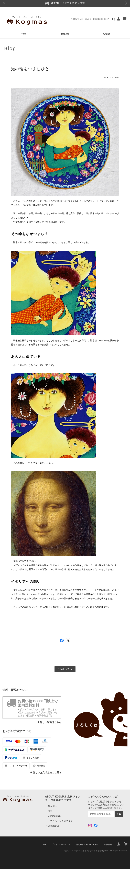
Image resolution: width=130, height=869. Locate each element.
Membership (101, 19)
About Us (77, 19)
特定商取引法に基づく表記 (87, 844)
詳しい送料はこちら (50, 722)
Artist (106, 33)
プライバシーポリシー (61, 844)
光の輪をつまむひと (30, 68)
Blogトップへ (65, 669)
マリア (84, 607)
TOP (44, 844)
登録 (119, 814)
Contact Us (53, 825)
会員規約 (108, 844)
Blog (88, 19)
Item (23, 33)
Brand (65, 33)
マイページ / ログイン (61, 821)
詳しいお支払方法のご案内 (47, 772)
